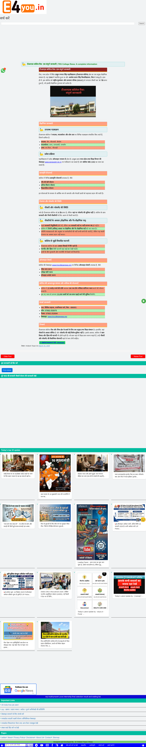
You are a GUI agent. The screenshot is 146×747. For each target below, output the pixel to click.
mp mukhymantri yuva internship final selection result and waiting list (73, 697)
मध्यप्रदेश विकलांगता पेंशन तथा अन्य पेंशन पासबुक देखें (19, 723)
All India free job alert (9, 705)
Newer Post (138, 356)
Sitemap (56, 737)
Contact (48, 737)
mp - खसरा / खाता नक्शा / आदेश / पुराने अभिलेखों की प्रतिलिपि (23, 709)
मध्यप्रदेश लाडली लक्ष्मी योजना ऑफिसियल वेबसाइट (18, 719)
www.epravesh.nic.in (53, 162)
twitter (3, 737)
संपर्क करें (101, 745)
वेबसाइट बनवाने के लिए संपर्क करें (12, 714)
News (10, 737)
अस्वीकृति (92, 745)
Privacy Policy (19, 737)
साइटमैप (83, 745)
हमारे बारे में (111, 745)
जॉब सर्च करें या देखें (72, 745)
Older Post (8, 356)
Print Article (7, 370)
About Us (40, 737)
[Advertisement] (73, 45)
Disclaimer (30, 737)
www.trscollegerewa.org (61, 265)
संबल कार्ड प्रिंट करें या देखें (10, 728)
